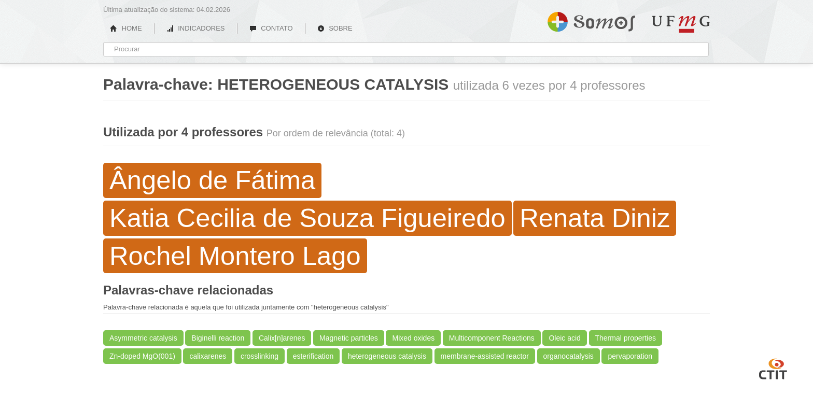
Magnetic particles (348, 338)
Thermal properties (625, 338)
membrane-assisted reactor (485, 356)
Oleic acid (564, 338)
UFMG (681, 24)
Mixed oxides (413, 338)
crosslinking (259, 356)
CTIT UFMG (773, 367)
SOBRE (335, 28)
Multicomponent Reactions (492, 338)
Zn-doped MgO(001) (142, 356)
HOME (126, 28)
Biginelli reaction (217, 338)
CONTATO (271, 28)
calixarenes (207, 356)
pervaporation (630, 356)
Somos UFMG (591, 19)
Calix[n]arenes (282, 338)
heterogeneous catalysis (387, 356)
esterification (313, 356)
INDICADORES (195, 28)
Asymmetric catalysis (143, 338)
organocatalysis (568, 356)
